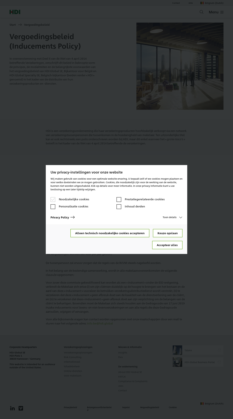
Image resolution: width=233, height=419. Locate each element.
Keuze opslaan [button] (168, 233)
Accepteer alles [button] (167, 245)
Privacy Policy (63, 217)
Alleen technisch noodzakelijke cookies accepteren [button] (109, 233)
